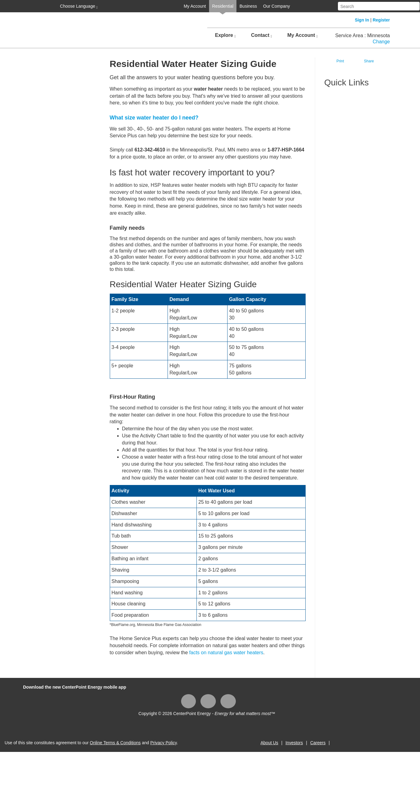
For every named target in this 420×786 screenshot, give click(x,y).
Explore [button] (225, 35)
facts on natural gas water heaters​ (226, 652)
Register (381, 20)
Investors (294, 742)
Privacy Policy (163, 742)
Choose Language (78, 6)
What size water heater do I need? (155, 118)
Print (340, 61)
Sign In (362, 20)
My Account (195, 6)
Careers (318, 742)
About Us (269, 742)
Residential (222, 6)
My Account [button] (302, 35)
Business (248, 6)
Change (381, 41)
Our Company (276, 6)
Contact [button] (261, 35)
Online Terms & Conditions (115, 742)
